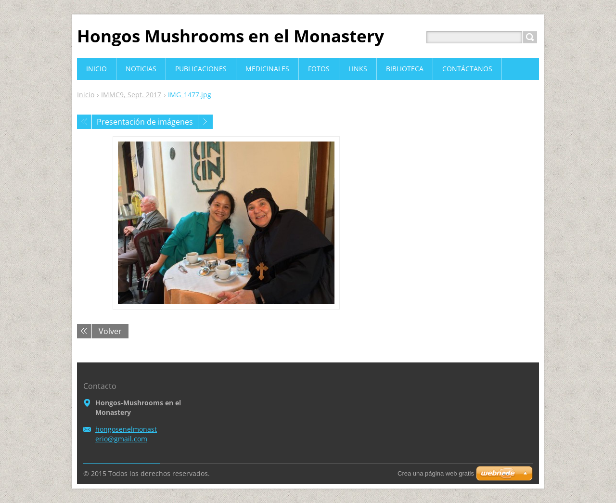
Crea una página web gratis (436, 473)
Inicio (85, 94)
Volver (110, 331)
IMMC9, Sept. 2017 (131, 94)
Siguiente (205, 122)
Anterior (84, 122)
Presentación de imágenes (145, 121)
